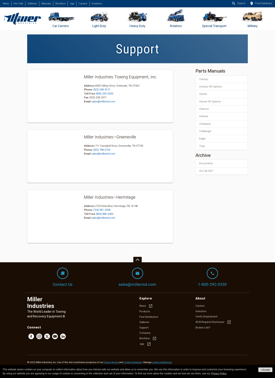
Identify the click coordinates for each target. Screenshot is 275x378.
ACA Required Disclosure (213, 322)
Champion (205, 125)
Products (144, 311)
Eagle (202, 140)
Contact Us (62, 277)
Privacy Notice (111, 362)
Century (204, 79)
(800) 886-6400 (104, 214)
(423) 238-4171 (101, 89)
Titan (202, 148)
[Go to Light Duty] (99, 18)
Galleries (32, 3)
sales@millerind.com (103, 101)
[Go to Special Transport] (214, 18)
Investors (97, 3)
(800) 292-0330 (104, 93)
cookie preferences (162, 362)
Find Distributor (261, 3)
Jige (72, 3)
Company (144, 332)
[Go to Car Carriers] (61, 18)
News (6, 3)
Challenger (206, 133)
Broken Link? (203, 327)
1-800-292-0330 (212, 277)
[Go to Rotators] (176, 18)
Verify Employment (206, 316)
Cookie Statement (132, 362)
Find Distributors (148, 316)
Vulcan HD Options (211, 102)
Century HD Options (211, 87)
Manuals (46, 3)
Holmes (204, 117)
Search (238, 3)
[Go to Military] (252, 18)
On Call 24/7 (207, 173)
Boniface (60, 3)
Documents (206, 165)
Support (144, 327)
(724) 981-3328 (101, 209)
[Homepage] (22, 18)
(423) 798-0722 (101, 149)
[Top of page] (137, 259)
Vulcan (203, 94)
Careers (83, 3)
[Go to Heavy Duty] (137, 18)
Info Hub (18, 3)
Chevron (204, 110)
